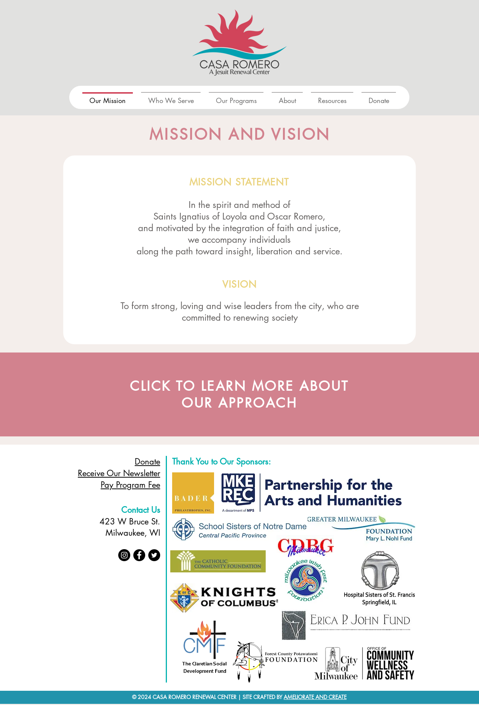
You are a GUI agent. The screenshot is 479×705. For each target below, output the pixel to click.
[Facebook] (139, 555)
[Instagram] (124, 555)
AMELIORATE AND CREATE (315, 697)
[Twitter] (154, 555)
